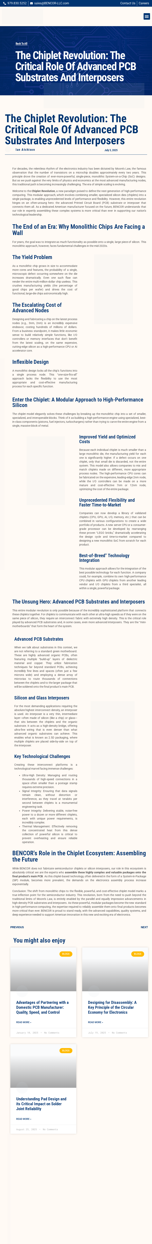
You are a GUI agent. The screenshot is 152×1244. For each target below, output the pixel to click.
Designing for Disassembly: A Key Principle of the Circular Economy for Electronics (112, 1007)
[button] (147, 16)
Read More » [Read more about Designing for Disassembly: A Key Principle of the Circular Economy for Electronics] (95, 1022)
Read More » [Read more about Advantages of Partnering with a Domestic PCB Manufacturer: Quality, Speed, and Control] (23, 1022)
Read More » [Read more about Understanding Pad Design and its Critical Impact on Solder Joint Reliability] (23, 1119)
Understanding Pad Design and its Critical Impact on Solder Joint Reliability (41, 1104)
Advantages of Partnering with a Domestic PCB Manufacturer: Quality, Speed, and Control (42, 1007)
